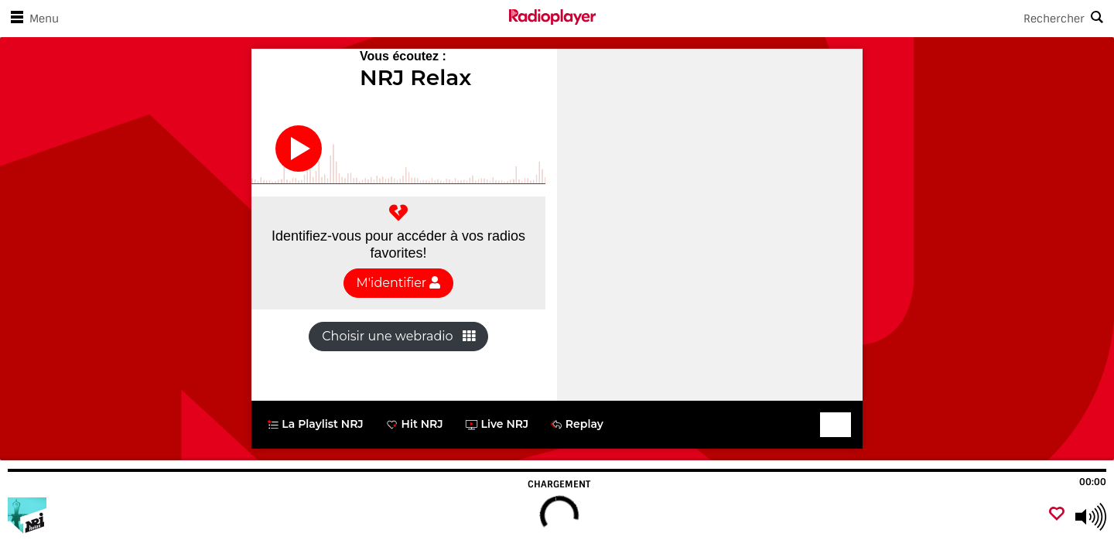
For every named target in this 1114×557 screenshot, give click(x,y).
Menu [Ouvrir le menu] (32, 18)
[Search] (855, 18)
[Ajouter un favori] (1056, 514)
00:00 (1092, 482)
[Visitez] (95, 516)
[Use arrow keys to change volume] (1090, 516)
